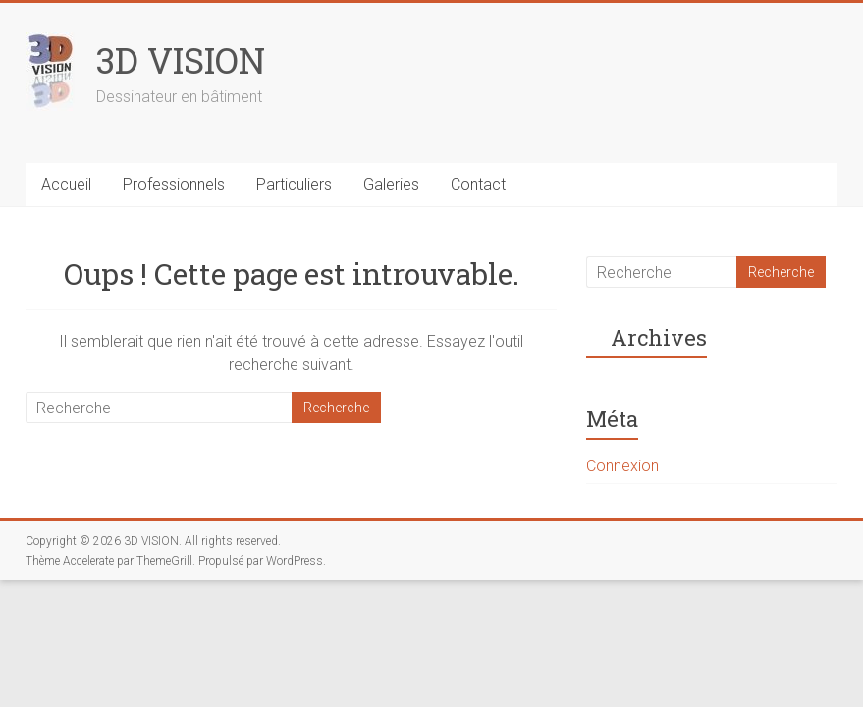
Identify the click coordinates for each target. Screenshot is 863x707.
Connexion (622, 466)
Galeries (391, 184)
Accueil (66, 184)
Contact (478, 184)
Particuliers (294, 184)
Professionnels (174, 184)
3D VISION (180, 59)
